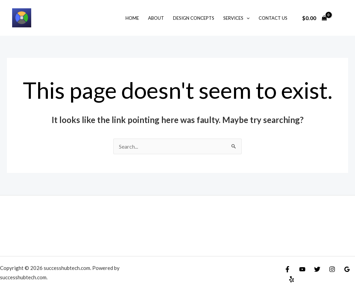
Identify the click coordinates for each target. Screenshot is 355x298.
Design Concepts (193, 18)
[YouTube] (302, 269)
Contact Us (273, 18)
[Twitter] (317, 269)
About (156, 18)
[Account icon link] (340, 18)
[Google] (347, 269)
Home (132, 18)
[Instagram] (332, 269)
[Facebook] (287, 269)
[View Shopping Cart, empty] (314, 18)
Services (236, 18)
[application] (246, 18)
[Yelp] (291, 279)
